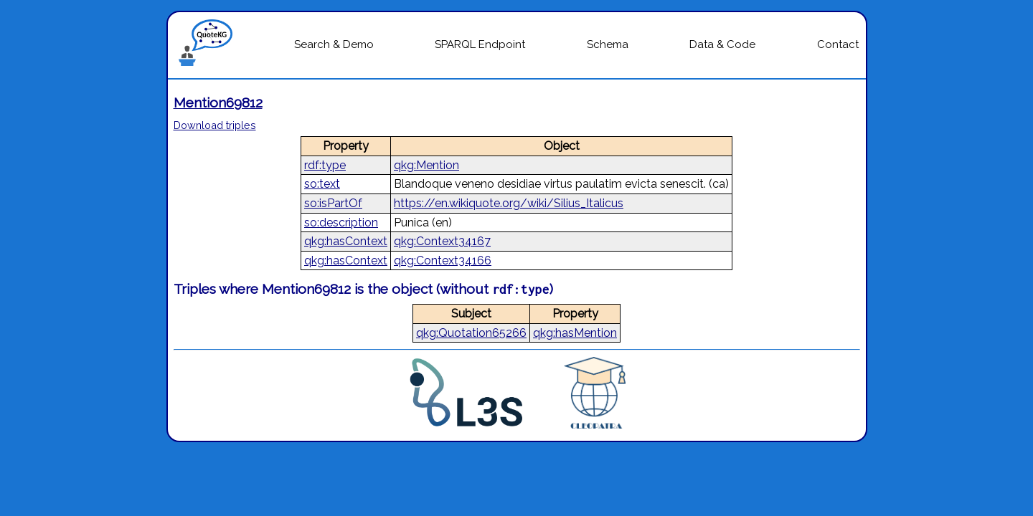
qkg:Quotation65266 (471, 333)
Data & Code (722, 44)
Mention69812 (218, 102)
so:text (322, 184)
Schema (607, 44)
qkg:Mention (426, 165)
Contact (838, 44)
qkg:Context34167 (442, 241)
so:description (341, 222)
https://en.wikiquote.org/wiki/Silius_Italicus (508, 203)
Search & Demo (334, 44)
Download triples (215, 125)
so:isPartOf (333, 203)
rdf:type (325, 165)
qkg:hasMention (575, 333)
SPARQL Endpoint (480, 44)
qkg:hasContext (345, 241)
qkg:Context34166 (442, 260)
